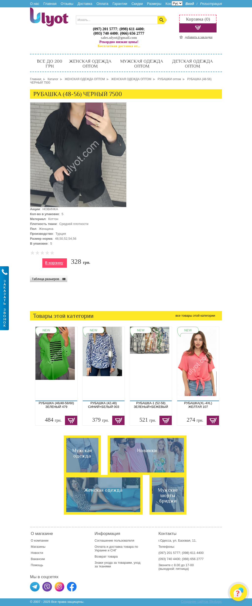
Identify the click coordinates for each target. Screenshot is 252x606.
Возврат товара (106, 556)
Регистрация (211, 4)
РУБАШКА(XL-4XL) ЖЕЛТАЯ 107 (198, 405)
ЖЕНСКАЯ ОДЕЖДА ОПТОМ (90, 64)
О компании (39, 540)
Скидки (137, 4)
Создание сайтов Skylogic (201, 602)
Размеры (154, 4)
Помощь (37, 565)
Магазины (38, 546)
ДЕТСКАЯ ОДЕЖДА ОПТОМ (192, 64)
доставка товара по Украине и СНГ (116, 548)
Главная (49, 4)
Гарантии (119, 4)
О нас (34, 4)
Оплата (102, 4)
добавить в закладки (198, 37)
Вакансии (38, 559)
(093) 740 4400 (106, 33)
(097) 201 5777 (105, 29)
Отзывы (67, 4)
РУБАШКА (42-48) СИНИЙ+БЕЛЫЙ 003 (103, 405)
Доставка (85, 4)
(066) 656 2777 (132, 33)
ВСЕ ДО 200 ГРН (49, 64)
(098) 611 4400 (131, 29)
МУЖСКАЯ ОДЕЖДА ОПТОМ (141, 64)
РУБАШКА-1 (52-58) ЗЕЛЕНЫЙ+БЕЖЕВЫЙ (151, 405)
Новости (37, 553)
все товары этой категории (195, 315)
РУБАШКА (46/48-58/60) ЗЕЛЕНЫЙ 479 (56, 405)
